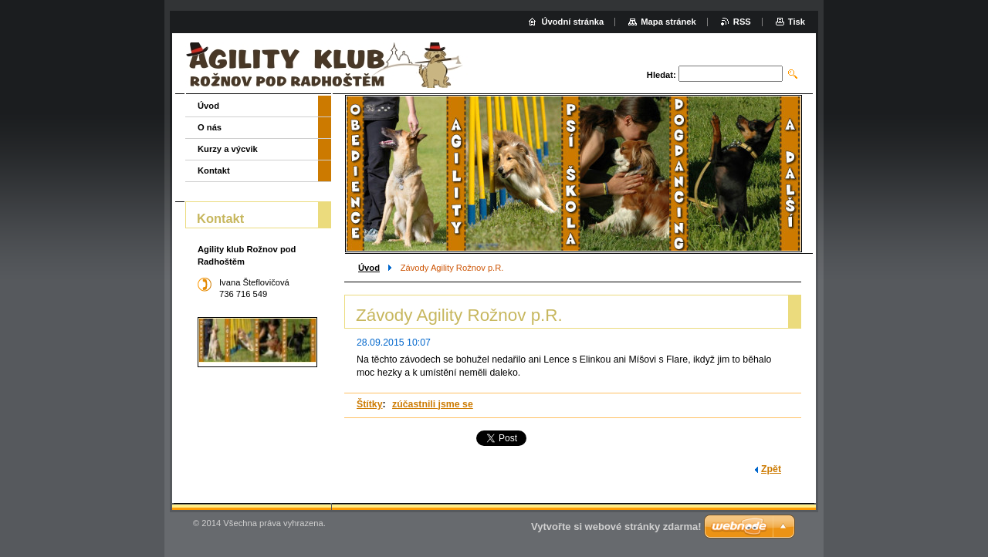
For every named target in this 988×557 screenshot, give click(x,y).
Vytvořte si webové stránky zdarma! (616, 526)
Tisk (796, 21)
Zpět (771, 469)
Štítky (370, 404)
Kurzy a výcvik (228, 149)
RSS (742, 21)
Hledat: (661, 74)
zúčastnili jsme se (432, 404)
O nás (210, 127)
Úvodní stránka (572, 21)
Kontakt (214, 170)
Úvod (369, 267)
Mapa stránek (668, 21)
